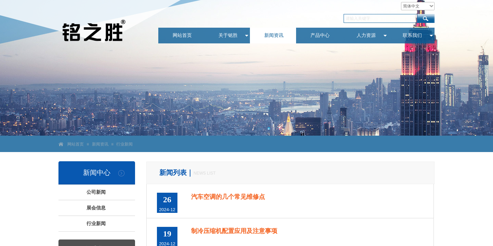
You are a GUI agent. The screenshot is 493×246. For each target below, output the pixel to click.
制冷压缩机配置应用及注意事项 (234, 231)
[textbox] (380, 18)
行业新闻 (124, 144)
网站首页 (75, 144)
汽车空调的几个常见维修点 (228, 196)
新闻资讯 (100, 144)
